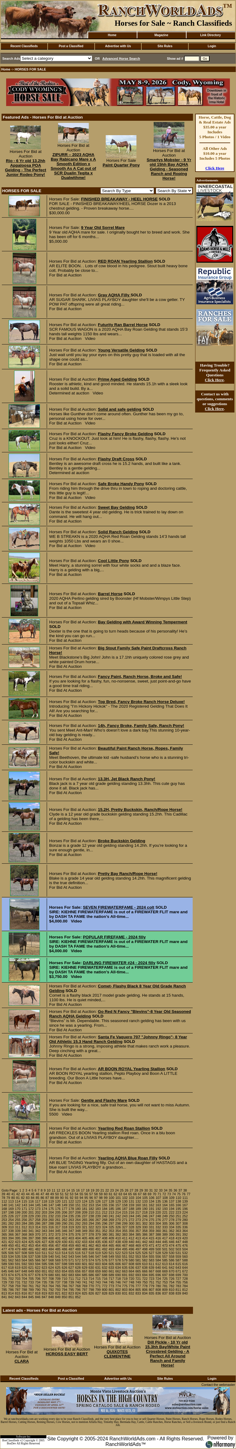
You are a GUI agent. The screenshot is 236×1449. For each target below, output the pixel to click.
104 (138, 1198)
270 (118, 1220)
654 (64, 1271)
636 (131, 1267)
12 (58, 1190)
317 (58, 1227)
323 (98, 1227)
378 (91, 1234)
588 (185, 1260)
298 (118, 1223)
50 (57, 1194)
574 (91, 1260)
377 (84, 1234)
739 (71, 1282)
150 (71, 1205)
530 (172, 1253)
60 (106, 1194)
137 (172, 1201)
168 (4, 1209)
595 (44, 1264)
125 (91, 1201)
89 (57, 1198)
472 (158, 1245)
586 (172, 1260)
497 (138, 1249)
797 (84, 1289)
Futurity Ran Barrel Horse (123, 324)
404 (78, 1238)
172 (31, 1209)
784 (185, 1286)
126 (98, 1201)
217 (138, 1212)
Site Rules (165, 46)
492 (105, 1249)
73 (169, 1194)
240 (105, 1216)
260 (51, 1220)
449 (4, 1245)
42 (18, 1194)
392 (185, 1234)
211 (98, 1212)
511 (44, 1253)
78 (3, 1198)
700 (185, 1275)
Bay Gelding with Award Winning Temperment (142, 622)
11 (53, 1190)
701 (4, 1278)
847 (44, 1297)
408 (105, 1238)
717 (111, 1278)
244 (131, 1216)
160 (138, 1205)
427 (44, 1242)
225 (4, 1216)
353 (111, 1231)
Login (212, 46)
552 (131, 1256)
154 (98, 1205)
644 (185, 1267)
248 (158, 1216)
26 (126, 1190)
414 (145, 1238)
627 (71, 1267)
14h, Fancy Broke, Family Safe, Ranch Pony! (141, 725)
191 (151, 1209)
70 (154, 1194)
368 (24, 1234)
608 (131, 1264)
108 (165, 1198)
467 (125, 1245)
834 (145, 1293)
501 (165, 1249)
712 (78, 1278)
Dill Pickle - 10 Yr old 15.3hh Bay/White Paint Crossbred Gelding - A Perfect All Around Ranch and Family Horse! (167, 1353)
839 (178, 1293)
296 (105, 1223)
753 (165, 1282)
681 (58, 1275)
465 (111, 1245)
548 (105, 1256)
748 (131, 1282)
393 (4, 1238)
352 (105, 1231)
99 (106, 1198)
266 (91, 1220)
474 (172, 1245)
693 (138, 1275)
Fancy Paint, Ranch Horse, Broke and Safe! (140, 676)
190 (145, 1209)
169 (11, 1209)
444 (158, 1242)
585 (165, 1260)
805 (138, 1289)
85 (37, 1198)
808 (158, 1289)
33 (161, 1190)
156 (111, 1205)
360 (158, 1231)
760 (24, 1286)
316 (51, 1227)
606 (118, 1264)
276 (158, 1220)
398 (38, 1238)
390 (172, 1234)
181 (84, 1209)
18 (87, 1190)
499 (151, 1249)
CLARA (21, 1361)
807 (151, 1289)
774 (118, 1286)
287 (44, 1223)
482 (38, 1249)
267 (98, 1220)
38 (185, 1190)
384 (131, 1234)
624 (51, 1267)
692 (131, 1275)
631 (98, 1267)
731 (18, 1282)
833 (138, 1293)
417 (165, 1238)
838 (172, 1293)
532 (185, 1253)
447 (178, 1242)
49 (52, 1194)
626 (64, 1267)
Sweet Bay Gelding (116, 507)
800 (105, 1289)
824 (78, 1293)
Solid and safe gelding (119, 409)
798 (91, 1289)
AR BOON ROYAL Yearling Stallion (131, 1069)
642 (172, 1267)
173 (38, 1209)
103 (131, 1198)
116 (31, 1201)
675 (18, 1275)
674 (11, 1275)
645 (4, 1271)
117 (38, 1201)
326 (118, 1227)
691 (125, 1275)
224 (185, 1212)
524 (131, 1253)
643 (178, 1267)
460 (78, 1245)
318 (64, 1227)
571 (71, 1260)
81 (18, 1198)
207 (71, 1212)
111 (185, 1198)
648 (24, 1271)
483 (44, 1249)
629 (84, 1267)
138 (178, 1201)
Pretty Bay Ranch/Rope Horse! (127, 873)
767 (71, 1286)
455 (44, 1245)
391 (178, 1234)
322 (91, 1227)
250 (172, 1216)
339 (18, 1231)
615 (178, 1264)
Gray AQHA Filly (114, 295)
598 (64, 1264)
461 (84, 1245)
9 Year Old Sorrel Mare (103, 227)
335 (178, 1227)
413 (138, 1238)
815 (18, 1293)
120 (58, 1201)
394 (11, 1238)
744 (105, 1282)
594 (38, 1264)
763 (44, 1286)
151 (78, 1205)
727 (178, 1278)
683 (71, 1275)
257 (31, 1220)
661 (111, 1271)
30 (146, 1190)
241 (111, 1216)
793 (58, 1289)
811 (178, 1289)
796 (78, 1289)
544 (78, 1256)
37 (180, 1190)
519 (98, 1253)
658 (91, 1271)
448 (185, 1242)
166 (178, 1205)
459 (71, 1245)
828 (105, 1293)
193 (165, 1209)
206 (64, 1212)
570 (64, 1260)
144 (31, 1205)
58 (96, 1194)
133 (145, 1201)
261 (58, 1220)
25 (122, 1190)
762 (38, 1286)
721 (138, 1278)
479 (18, 1249)
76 (184, 1194)
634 (118, 1267)
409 (111, 1238)
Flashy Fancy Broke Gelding (125, 434)
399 (44, 1238)
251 (178, 1216)
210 (91, 1212)
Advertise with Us (118, 46)
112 (4, 1201)
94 (81, 1198)
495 (125, 1249)
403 (71, 1238)
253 (4, 1220)
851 (71, 1297)
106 (152, 1198)
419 (178, 1238)
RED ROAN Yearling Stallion (125, 261)
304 (158, 1223)
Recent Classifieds (24, 46)
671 (178, 1271)
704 (24, 1278)
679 (44, 1275)
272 (131, 1220)
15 (73, 1190)
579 (125, 1260)
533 (4, 1256)
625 (58, 1267)
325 (111, 1227)
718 (118, 1278)
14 (68, 1190)
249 (165, 1216)
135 (158, 1201)
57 (91, 1194)
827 (98, 1293)
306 (172, 1223)
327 (125, 1227)
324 (105, 1227)
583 (151, 1260)
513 (58, 1253)
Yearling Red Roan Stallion (124, 1128)
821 (58, 1293)
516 (78, 1253)
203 (44, 1212)
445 (165, 1242)
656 (78, 1271)
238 (91, 1216)
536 (24, 1256)
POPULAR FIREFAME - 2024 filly (114, 937)
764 (51, 1286)
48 (47, 1194)
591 (18, 1264)
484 (51, 1249)
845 (31, 1297)
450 (11, 1245)
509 (31, 1253)
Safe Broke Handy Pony (121, 483)
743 (98, 1282)
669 (165, 1271)
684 (78, 1275)
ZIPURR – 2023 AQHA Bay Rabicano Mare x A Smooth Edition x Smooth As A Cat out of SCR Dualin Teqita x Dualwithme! (73, 166)
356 (131, 1231)
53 (71, 1194)
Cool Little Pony (113, 560)
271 (125, 1220)
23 (112, 1190)
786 (11, 1289)
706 (38, 1278)
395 (18, 1238)
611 (151, 1264)
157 (118, 1205)
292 (78, 1223)
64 (125, 1194)
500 (158, 1249)
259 (44, 1220)
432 (78, 1242)
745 (111, 1282)
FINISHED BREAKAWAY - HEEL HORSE (119, 199)
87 (47, 1198)
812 (185, 1289)
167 (185, 1205)
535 (18, 1256)
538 (38, 1256)
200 (24, 1212)
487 (71, 1249)
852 (78, 1297)
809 (165, 1289)
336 (185, 1227)
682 (64, 1275)
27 (131, 1190)
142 (18, 1205)
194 (172, 1209)
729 (4, 1282)
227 (18, 1216)
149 (64, 1205)
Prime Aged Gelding (117, 379)
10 (48, 1190)
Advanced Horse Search (121, 58)
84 (32, 1198)
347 (71, 1231)
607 (125, 1264)
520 (105, 1253)
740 (78, 1282)
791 (44, 1289)
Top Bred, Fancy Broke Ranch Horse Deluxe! (141, 701)
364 (185, 1231)
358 (145, 1231)
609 (138, 1264)
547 (98, 1256)
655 (71, 1271)
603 (98, 1264)
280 (185, 1220)
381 (111, 1234)
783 (178, 1286)
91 (67, 1198)
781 (165, 1286)
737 (58, 1282)
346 (64, 1231)
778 (145, 1286)
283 (18, 1223)
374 (64, 1234)
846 (38, 1297)
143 (24, 1205)
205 (58, 1212)
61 (110, 1194)
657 (84, 1271)
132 (138, 1201)
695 (151, 1275)
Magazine (161, 35)
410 (118, 1238)
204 (51, 1212)
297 (111, 1223)
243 (125, 1216)
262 (64, 1220)
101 (118, 1198)
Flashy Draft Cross (116, 459)
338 (11, 1231)
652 (51, 1271)
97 (96, 1198)
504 (185, 1249)
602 (91, 1264)
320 (78, 1227)
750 (145, 1282)
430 (64, 1242)
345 (58, 1231)
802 (118, 1289)
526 (145, 1253)
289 (58, 1223)
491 (98, 1249)
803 (125, 1289)
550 (118, 1256)
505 (4, 1253)
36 (175, 1190)
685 (84, 1275)
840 (185, 1293)
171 (24, 1209)
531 (178, 1253)
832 (131, 1293)
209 (84, 1212)
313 (31, 1227)
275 (151, 1220)
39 (3, 1194)
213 (111, 1212)
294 (91, 1223)
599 (71, 1264)
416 (158, 1238)
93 (76, 1198)
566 (38, 1260)
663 (125, 1271)
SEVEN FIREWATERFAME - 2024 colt (118, 907)
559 (178, 1256)
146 (44, 1205)
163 (158, 1205)
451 (18, 1245)
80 (13, 1198)
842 (11, 1297)
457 (58, 1245)
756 (185, 1282)
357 (138, 1231)
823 (71, 1293)
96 (91, 1198)
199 (18, 1212)
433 (84, 1242)
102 (125, 1198)
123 (78, 1201)
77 (189, 1194)
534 (11, 1256)
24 (117, 1190)
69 (149, 1194)
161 (145, 1205)
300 (131, 1223)
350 (91, 1231)
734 (38, 1282)
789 (31, 1289)
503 (178, 1249)
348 (78, 1231)
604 (105, 1264)
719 (125, 1278)
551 (125, 1256)
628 (78, 1267)
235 (71, 1216)
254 (11, 1220)
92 (71, 1198)
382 (118, 1234)
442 (145, 1242)
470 (145, 1245)
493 (111, 1249)
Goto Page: (10, 1190)
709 (58, 1278)
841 (4, 1297)
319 (71, 1227)
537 (31, 1256)
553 (138, 1256)
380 (105, 1234)
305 (165, 1223)
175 (51, 1209)
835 (151, 1293)
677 (31, 1275)
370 (38, 1234)
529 (165, 1253)
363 (178, 1231)
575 (98, 1260)
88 (52, 1198)
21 (102, 1190)
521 (111, 1253)
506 (11, 1253)
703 (18, 1278)
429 (58, 1242)
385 (138, 1234)
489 (84, 1249)
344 (51, 1231)
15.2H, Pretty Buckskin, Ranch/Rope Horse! (140, 809)
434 (91, 1242)
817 (31, 1293)
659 (98, 1271)
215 (125, 1212)
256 (24, 1220)
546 (91, 1256)
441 (138, 1242)
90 (62, 1198)
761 (31, 1286)
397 (31, 1238)
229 (31, 1216)
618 (11, 1267)
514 (64, 1253)
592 (24, 1264)
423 (18, 1242)
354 (118, 1231)
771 (98, 1286)
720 (131, 1278)
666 (145, 1271)
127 (105, 1201)
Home (112, 35)
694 (145, 1275)
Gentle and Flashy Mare (104, 1100)
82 (23, 1198)
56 (86, 1194)
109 (172, 1198)
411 (125, 1238)
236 (78, 1216)
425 (31, 1242)
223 (178, 1212)
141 (11, 1205)
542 (64, 1256)
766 (64, 1286)
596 (51, 1264)
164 (165, 1205)
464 (105, 1245)
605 (111, 1264)
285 (31, 1223)
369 (31, 1234)
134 (151, 1201)
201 (31, 1212)
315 (44, 1227)
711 (71, 1278)
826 (91, 1293)
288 (51, 1223)
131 (131, 1201)
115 (24, 1201)
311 (18, 1227)
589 (4, 1264)
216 (131, 1212)
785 (4, 1289)
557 (165, 1256)
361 (165, 1231)
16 (78, 1190)
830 (118, 1293)
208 (78, 1212)
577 (111, 1260)
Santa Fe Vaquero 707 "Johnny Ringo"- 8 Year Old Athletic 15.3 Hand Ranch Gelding (118, 1039)
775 (125, 1286)
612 (158, 1264)
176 (58, 1209)
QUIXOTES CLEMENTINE (117, 1354)
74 (174, 1194)
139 (185, 1201)
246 (145, 1216)
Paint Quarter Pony (121, 165)
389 (165, 1234)
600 (78, 1264)
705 (31, 1278)
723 (151, 1278)
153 (91, 1205)
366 (11, 1234)
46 (37, 1194)
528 (158, 1253)
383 (125, 1234)
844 (24, 1297)
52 (67, 1194)
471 (151, 1245)
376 (78, 1234)
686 (91, 1275)
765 (58, 1286)
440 (131, 1242)
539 (44, 1256)
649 (31, 1271)
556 (158, 1256)
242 (118, 1216)
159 (131, 1205)
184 (105, 1209)
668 (158, 1271)
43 (23, 1194)
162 (151, 1205)
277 (165, 1220)
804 (131, 1289)
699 (178, 1275)
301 (138, 1223)
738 (64, 1282)
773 (111, 1286)
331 (151, 1227)
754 (172, 1282)
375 (71, 1234)
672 (185, 1271)
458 (64, 1245)
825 (84, 1293)
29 (141, 1190)
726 (172, 1278)
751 (151, 1282)
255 (18, 1220)
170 (18, 1209)
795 (71, 1289)
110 (178, 1198)
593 (31, 1264)
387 (151, 1234)
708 (51, 1278)
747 (125, 1282)
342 (38, 1231)
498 (145, 1249)
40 (8, 1194)
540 (51, 1256)
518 (91, 1253)
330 (145, 1227)
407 (98, 1238)
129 (118, 1201)
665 (138, 1271)
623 (44, 1267)
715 (98, 1278)
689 (111, 1275)
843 (18, 1297)
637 (138, 1267)
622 (38, 1267)
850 (64, 1297)
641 (165, 1267)
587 (178, 1260)
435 (98, 1242)
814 (11, 1293)
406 (91, 1238)
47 (42, 1194)
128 (111, 1201)
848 (51, 1297)
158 (125, 1205)
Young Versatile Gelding (121, 350)
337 (4, 1231)
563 (18, 1260)
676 (24, 1275)
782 (172, 1286)
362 (172, 1231)
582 (145, 1260)
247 (151, 1216)
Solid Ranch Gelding (118, 532)
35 (170, 1190)
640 (158, 1267)
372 (51, 1234)
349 (84, 1231)
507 (18, 1253)
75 (179, 1194)
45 (32, 1194)
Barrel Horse (110, 593)
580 (131, 1260)
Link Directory (210, 35)
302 (145, 1223)
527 (151, 1253)
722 (145, 1278)
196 (185, 1209)
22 (107, 1190)
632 (105, 1267)
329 (138, 1227)
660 (105, 1271)
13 (63, 1190)
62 (115, 1194)
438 (118, 1242)
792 (51, 1289)
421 (4, 1242)
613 (165, 1264)
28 (136, 1190)
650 (38, 1271)
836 (158, 1293)
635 (125, 1267)
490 (91, 1249)
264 (78, 1220)
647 (18, 1271)
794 (64, 1289)
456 (51, 1245)
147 (51, 1205)
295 (98, 1223)
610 (145, 1264)
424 (24, 1242)
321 (84, 1227)
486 (64, 1249)
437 (111, 1242)
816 (24, 1293)
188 (131, 1209)
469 (138, 1245)
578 (118, 1260)
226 (11, 1216)
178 (71, 1209)
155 (105, 1205)
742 (91, 1282)
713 (84, 1278)
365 (4, 1234)
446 (172, 1242)
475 (178, 1245)
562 (11, 1260)
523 (125, 1253)
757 (4, 1286)
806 (145, 1289)
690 (118, 1275)
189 (138, 1209)
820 (51, 1293)
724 (158, 1278)
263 (71, 1220)
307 (178, 1223)
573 (84, 1260)
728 (185, 1278)
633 (111, 1267)
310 (11, 1227)
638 (145, 1267)
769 (84, 1286)
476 (185, 1245)
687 (98, 1275)
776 (131, 1286)
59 (101, 1194)
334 (172, 1227)
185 (111, 1209)
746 (118, 1282)
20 (97, 1190)
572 (78, 1260)
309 (4, 1227)
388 (158, 1234)
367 (18, 1234)
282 (11, 1223)
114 (18, 1201)
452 (24, 1245)
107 (158, 1198)
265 (84, 1220)
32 (156, 1190)
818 (38, 1293)
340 (24, 1231)
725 (165, 1278)
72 (164, 1194)
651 (44, 1271)
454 (38, 1245)
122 (71, 1201)
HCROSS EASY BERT (67, 1354)
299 (125, 1223)
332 (158, 1227)
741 (84, 1282)
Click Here (214, 168)
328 (131, 1227)
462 (91, 1245)
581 (138, 1260)
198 (11, 1212)
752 (158, 1282)
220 (158, 1212)
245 (138, 1216)
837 (165, 1293)
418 (172, 1238)
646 (11, 1271)
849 (58, 1297)
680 (51, 1275)
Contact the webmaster (218, 1384)
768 (78, 1286)
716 (105, 1278)
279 (178, 1220)
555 (151, 1256)
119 (51, 1201)
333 (165, 1227)
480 (24, 1249)
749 (138, 1282)
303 (151, 1223)
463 (98, 1245)
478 (11, 1249)
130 (125, 1201)
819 (44, 1293)
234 (64, 1216)
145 (38, 1205)
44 (28, 1194)
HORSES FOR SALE (30, 69)
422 (11, 1242)
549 (111, 1256)
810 (172, 1289)
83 (28, 1198)
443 (151, 1242)
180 (78, 1209)
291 (71, 1223)
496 (131, 1249)
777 (138, 1286)
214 (118, 1212)
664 (131, 1271)
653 (58, 1271)
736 (51, 1282)
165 (172, 1205)
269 (111, 1220)
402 (64, 1238)
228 (24, 1216)
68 (145, 1194)
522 (118, 1253)
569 (58, 1260)
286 (38, 1223)
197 (4, 1212)
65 (130, 1194)
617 (4, 1267)
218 (145, 1212)
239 (98, 1216)
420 (185, 1238)
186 (118, 1209)
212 (105, 1212)
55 (81, 1194)
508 (24, 1253)
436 (105, 1242)
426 (38, 1242)
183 (98, 1209)
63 (120, 1194)
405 (84, 1238)
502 (172, 1249)
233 (58, 1216)
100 (111, 1198)
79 (8, 1198)
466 (118, 1245)
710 (64, 1278)
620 (24, 1267)
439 (125, 1242)
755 (178, 1282)
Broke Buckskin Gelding (121, 841)
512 (51, 1253)
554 (145, 1256)
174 (44, 1209)
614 (172, 1264)
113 (11, 1201)
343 (44, 1231)
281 (4, 1223)
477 (4, 1249)
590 (11, 1264)
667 (151, 1271)
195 (178, 1209)
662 (118, 1271)
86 (42, 1198)
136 (165, 1201)
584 (158, 1260)
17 (83, 1190)
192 (158, 1209)
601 (84, 1264)
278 (172, 1220)
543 (71, 1256)
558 (172, 1256)
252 (185, 1216)
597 (58, 1264)
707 (44, 1278)
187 (125, 1209)
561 (4, 1260)
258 (38, 1220)
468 (131, 1245)
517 (84, 1253)
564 (24, 1260)
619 (18, 1267)
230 (38, 1216)
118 (44, 1201)
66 (135, 1194)
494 (118, 1249)
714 (91, 1278)
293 (84, 1223)
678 (38, 1275)
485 (58, 1249)
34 (165, 1190)
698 (172, 1275)
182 (91, 1209)
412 (131, 1238)
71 (159, 1194)
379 (98, 1234)
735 (44, 1282)
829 (111, 1293)
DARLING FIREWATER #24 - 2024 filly (119, 962)
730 (11, 1282)
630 (91, 1267)
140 (4, 1205)
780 (158, 1286)
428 (51, 1242)
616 (185, 1264)
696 (158, 1275)
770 (91, 1286)
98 (101, 1198)
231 (44, 1216)
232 (51, 1216)
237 (84, 1216)
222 (172, 1212)
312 (24, 1227)
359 (151, 1231)
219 (151, 1212)
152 (84, 1205)
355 (125, 1231)
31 (151, 1190)
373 (58, 1234)
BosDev (11, 1443)
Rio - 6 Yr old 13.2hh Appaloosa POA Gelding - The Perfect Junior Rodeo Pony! (25, 167)
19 (92, 1190)
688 (105, 1275)
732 (24, 1282)
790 (38, 1289)
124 (84, 1201)
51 (62, 1194)
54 (76, 1194)
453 (31, 1245)
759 (18, 1286)
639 (151, 1267)
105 (145, 1198)
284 (24, 1223)
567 (44, 1260)
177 (64, 1209)
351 (98, 1231)
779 (151, 1286)
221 (165, 1212)
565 (31, 1260)
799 (98, 1289)
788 (24, 1289)
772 (105, 1286)
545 (84, 1256)
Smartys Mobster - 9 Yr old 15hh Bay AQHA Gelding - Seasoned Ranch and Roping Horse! (169, 169)
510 (38, 1253)
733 (31, 1282)
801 (111, 1289)
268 (105, 1220)
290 (64, 1223)
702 (11, 1278)
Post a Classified (71, 46)
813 (4, 1293)
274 (145, 1220)
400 (51, 1238)
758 (11, 1286)
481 (31, 1249)
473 (165, 1245)
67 (140, 1194)
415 (151, 1238)
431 (71, 1242)
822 (64, 1293)
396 (24, 1238)
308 (185, 1223)
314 (38, 1227)
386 (145, 1234)
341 (31, 1231)
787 (18, 1289)
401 (58, 1238)
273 (138, 1220)
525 (138, 1253)
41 (13, 1194)
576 (105, 1260)
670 (172, 1271)
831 (125, 1293)
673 (4, 1275)
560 (185, 1256)
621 (31, 1267)
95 (86, 1198)
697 (165, 1275)
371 (44, 1234)
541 (58, 1256)
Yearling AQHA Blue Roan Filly (128, 1158)
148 (58, 1205)
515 (71, 1253)
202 (38, 1212)
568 (51, 1260)
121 (64, 1201)
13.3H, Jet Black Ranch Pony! (126, 779)
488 (78, 1249)
